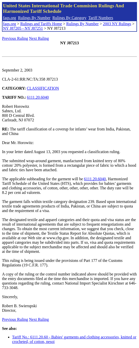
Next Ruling (39, 38)
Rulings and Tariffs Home (41, 24)
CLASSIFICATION (43, 88)
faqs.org (9, 18)
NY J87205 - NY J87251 (23, 28)
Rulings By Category (69, 18)
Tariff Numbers (100, 18)
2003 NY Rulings (117, 24)
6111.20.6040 (38, 97)
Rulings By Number (34, 18)
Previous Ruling (15, 38)
